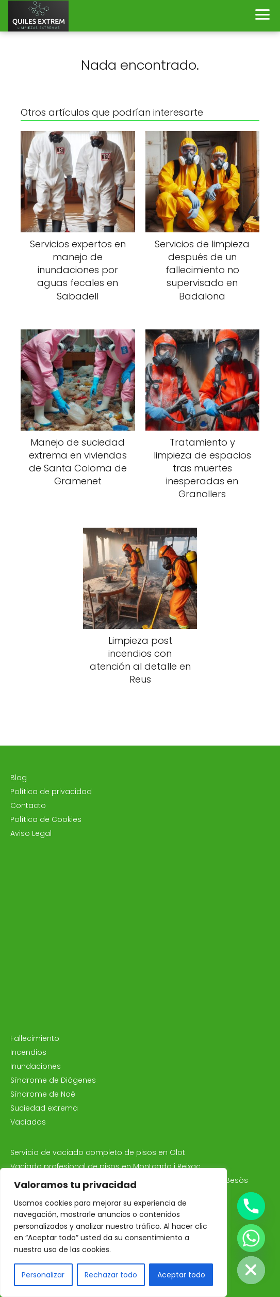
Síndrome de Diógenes (53, 1080)
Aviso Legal (31, 833)
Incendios (28, 1052)
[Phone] (251, 1206)
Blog (18, 777)
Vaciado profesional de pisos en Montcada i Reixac (105, 1166)
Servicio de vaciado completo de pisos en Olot (97, 1152)
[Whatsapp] (251, 1238)
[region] (113, 1232)
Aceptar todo (181, 1275)
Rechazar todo (111, 1275)
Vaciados (28, 1122)
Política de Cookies (45, 819)
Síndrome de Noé (42, 1094)
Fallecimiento (34, 1038)
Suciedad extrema (44, 1108)
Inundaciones (35, 1066)
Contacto (28, 805)
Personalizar (43, 1275)
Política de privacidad (51, 791)
